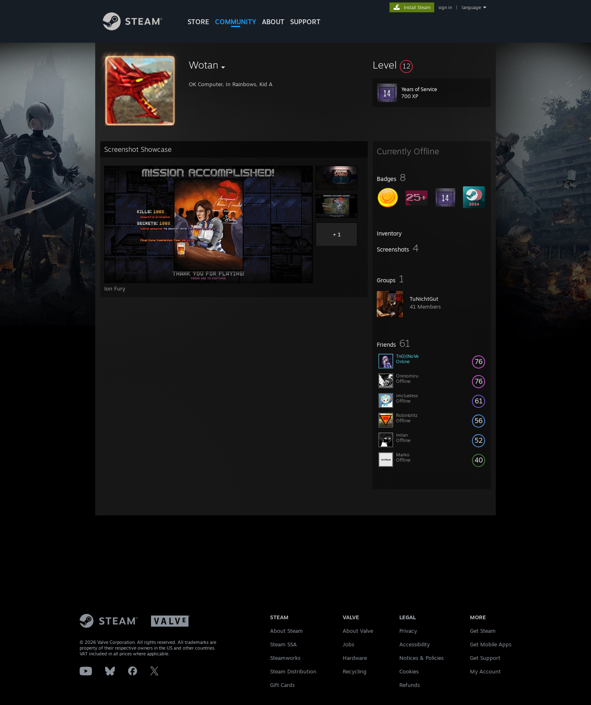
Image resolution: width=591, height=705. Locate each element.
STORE (198, 22)
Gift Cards (282, 685)
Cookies (409, 671)
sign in (445, 7)
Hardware (355, 658)
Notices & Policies (421, 658)
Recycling (355, 671)
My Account (485, 671)
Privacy (408, 630)
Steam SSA (283, 644)
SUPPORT (305, 22)
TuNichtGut (424, 298)
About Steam (286, 630)
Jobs (348, 644)
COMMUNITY (235, 22)
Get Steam (483, 630)
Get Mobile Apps (490, 644)
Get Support (485, 658)
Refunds (409, 685)
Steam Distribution (293, 671)
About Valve (358, 630)
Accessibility (414, 644)
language (471, 7)
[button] (432, 65)
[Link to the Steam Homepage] (139, 28)
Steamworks (285, 658)
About (273, 22)
